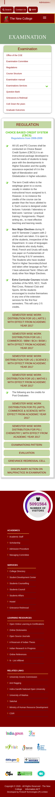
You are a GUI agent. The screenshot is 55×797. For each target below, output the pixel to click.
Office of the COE (14, 55)
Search (6, 9)
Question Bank (13, 92)
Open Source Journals (20, 636)
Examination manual (15, 79)
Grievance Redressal (19, 608)
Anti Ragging (15, 683)
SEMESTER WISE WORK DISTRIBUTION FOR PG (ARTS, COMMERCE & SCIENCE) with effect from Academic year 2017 (26, 410)
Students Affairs (17, 595)
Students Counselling (19, 583)
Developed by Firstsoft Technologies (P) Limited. (27, 792)
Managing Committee (19, 555)
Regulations (11, 67)
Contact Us (21, 9)
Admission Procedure (19, 549)
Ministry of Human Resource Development (29, 707)
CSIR (12, 713)
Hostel (12, 601)
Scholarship (15, 543)
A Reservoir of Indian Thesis (22, 642)
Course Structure (14, 73)
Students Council (17, 589)
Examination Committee (17, 61)
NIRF (32, 9)
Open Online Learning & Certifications (27, 624)
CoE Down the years (15, 104)
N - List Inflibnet (17, 660)
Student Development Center (23, 577)
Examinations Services (27, 86)
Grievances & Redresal (16, 98)
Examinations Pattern (26, 444)
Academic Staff (16, 537)
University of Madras (19, 695)
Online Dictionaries (18, 630)
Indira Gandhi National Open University (27, 689)
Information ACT (32, 789)
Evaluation (26, 452)
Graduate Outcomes (15, 110)
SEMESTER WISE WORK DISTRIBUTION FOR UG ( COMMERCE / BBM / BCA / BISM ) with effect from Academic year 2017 (26, 341)
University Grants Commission (23, 677)
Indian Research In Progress (22, 648)
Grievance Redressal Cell (26, 460)
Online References (18, 654)
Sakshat (13, 701)
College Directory (17, 571)
